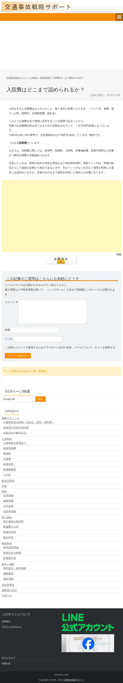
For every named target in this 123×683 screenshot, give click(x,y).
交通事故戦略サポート (73, 679)
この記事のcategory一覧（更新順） (28, 371)
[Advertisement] (61, 44)
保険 (4, 491)
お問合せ (6, 621)
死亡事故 (7, 517)
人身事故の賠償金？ (14, 443)
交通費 (7, 459)
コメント (11, 302)
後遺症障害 (8, 481)
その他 (7, 474)
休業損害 (8, 464)
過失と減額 (8, 564)
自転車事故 (8, 585)
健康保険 (8, 500)
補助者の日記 (9, 590)
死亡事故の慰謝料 (13, 521)
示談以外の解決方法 (14, 433)
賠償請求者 (9, 532)
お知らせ (7, 595)
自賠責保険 (9, 511)
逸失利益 (8, 537)
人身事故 (7, 439)
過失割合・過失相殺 (14, 568)
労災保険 (8, 506)
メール (8, 338)
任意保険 (8, 495)
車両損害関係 (11, 547)
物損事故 (7, 543)
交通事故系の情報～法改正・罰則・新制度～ (28, 422)
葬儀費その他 (11, 527)
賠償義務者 (9, 469)
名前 (7, 329)
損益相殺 (8, 579)
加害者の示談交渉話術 (16, 427)
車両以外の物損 (12, 553)
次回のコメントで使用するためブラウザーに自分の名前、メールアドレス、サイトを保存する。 (63, 347)
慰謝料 (7, 453)
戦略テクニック (11, 418)
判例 (4, 486)
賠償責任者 (9, 558)
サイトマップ (8, 657)
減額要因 (8, 573)
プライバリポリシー (12, 626)
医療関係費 (9, 448)
